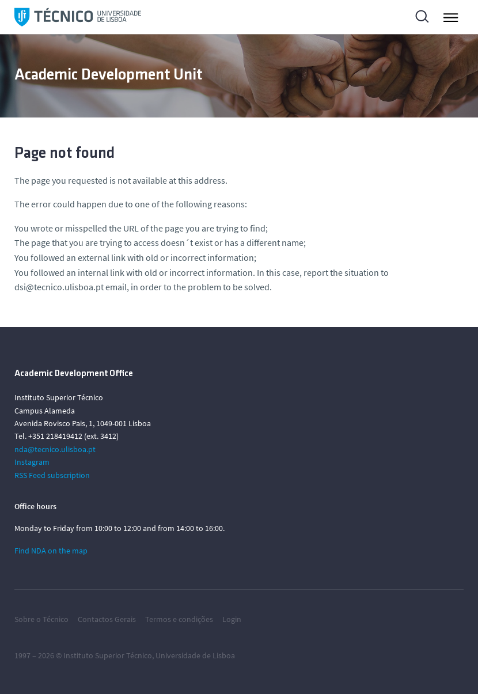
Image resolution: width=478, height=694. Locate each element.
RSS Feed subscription (52, 475)
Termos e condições (179, 619)
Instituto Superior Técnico (107, 655)
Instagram (32, 462)
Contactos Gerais (107, 619)
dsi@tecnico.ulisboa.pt (59, 287)
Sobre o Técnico (41, 619)
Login (231, 619)
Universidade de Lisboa (195, 655)
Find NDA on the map (51, 550)
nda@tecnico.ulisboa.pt (55, 449)
